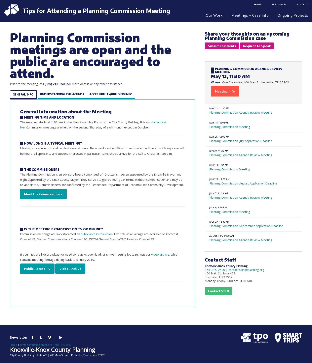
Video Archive (70, 268)
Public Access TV (37, 268)
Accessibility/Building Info (110, 94)
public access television (97, 234)
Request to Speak (257, 46)
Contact (302, 4)
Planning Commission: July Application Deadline (254, 139)
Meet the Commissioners (43, 194)
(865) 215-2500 (63, 345)
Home (13, 345)
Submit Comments (222, 46)
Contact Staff (218, 291)
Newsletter (18, 337)
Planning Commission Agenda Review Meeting (254, 110)
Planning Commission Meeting (254, 125)
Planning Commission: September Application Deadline (254, 224)
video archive (160, 254)
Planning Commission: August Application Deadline (254, 181)
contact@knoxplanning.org (246, 270)
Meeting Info (225, 91)
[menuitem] (258, 5)
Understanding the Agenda (62, 94)
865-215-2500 (215, 270)
